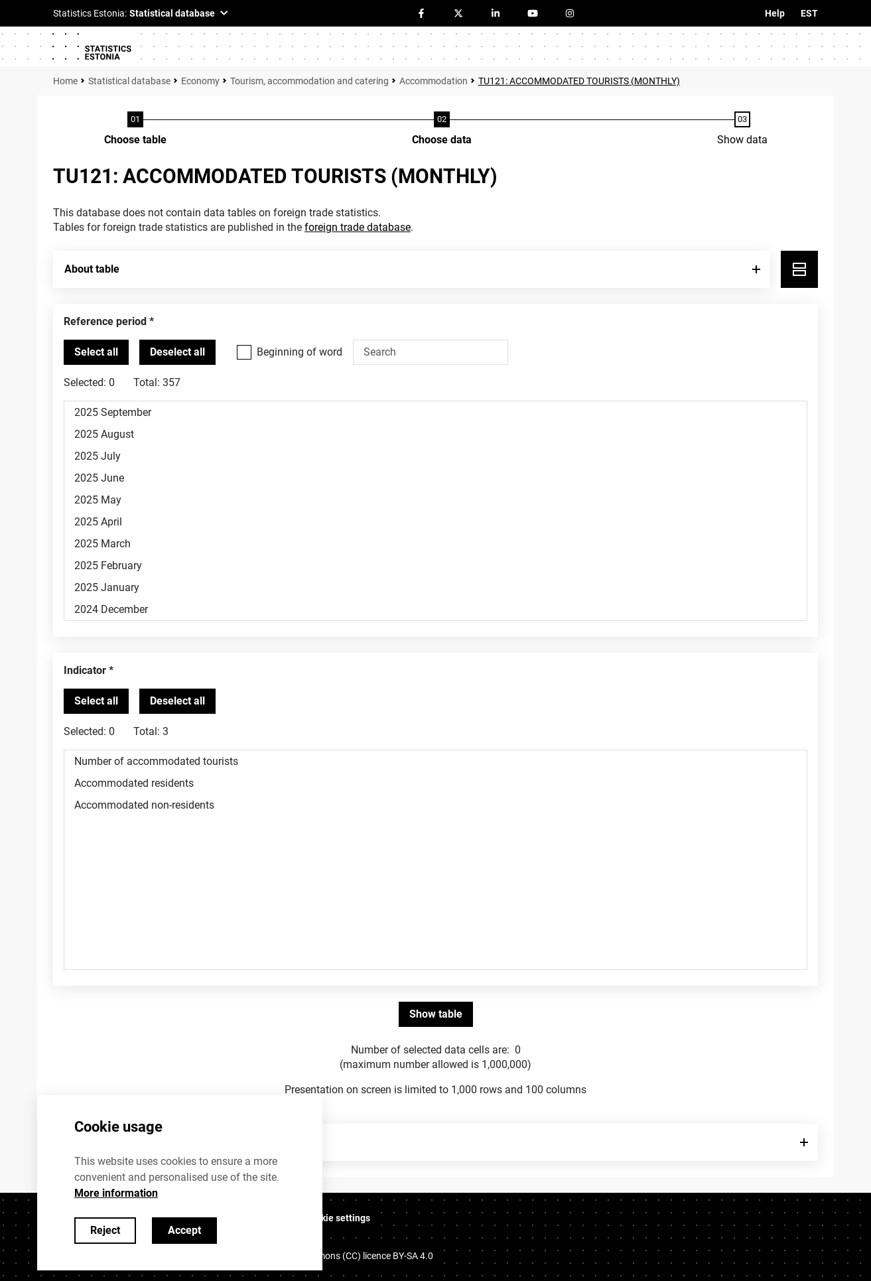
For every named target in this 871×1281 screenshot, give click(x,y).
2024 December (435, 609)
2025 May (435, 500)
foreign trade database (357, 227)
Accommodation (433, 81)
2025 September (435, 412)
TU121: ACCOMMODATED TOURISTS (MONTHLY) (579, 81)
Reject (105, 1230)
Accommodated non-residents (435, 805)
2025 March (435, 544)
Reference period (105, 321)
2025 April (435, 522)
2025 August (435, 434)
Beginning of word (299, 352)
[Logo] (91, 46)
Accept (184, 1230)
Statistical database (129, 81)
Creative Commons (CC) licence (347, 1255)
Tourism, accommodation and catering (309, 81)
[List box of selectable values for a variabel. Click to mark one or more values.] (435, 511)
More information (116, 1193)
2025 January (435, 587)
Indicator (85, 670)
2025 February (435, 565)
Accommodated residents (435, 783)
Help (775, 13)
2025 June (435, 478)
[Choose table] (135, 129)
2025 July (435, 456)
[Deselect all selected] (177, 352)
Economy (200, 81)
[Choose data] (442, 129)
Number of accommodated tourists (435, 761)
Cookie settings (337, 1218)
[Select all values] (96, 352)
